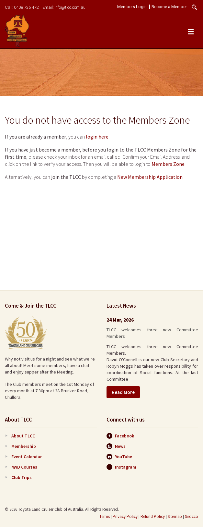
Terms (104, 516)
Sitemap (175, 516)
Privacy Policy (125, 516)
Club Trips (21, 477)
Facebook (120, 436)
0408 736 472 (26, 7)
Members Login (132, 7)
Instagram (121, 467)
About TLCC (23, 436)
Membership (23, 446)
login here (97, 136)
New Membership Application (150, 177)
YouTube (119, 457)
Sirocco (191, 516)
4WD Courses (24, 467)
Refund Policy (153, 516)
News (116, 446)
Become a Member (169, 7)
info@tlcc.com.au (69, 7)
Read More (123, 392)
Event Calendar (26, 457)
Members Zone (168, 164)
